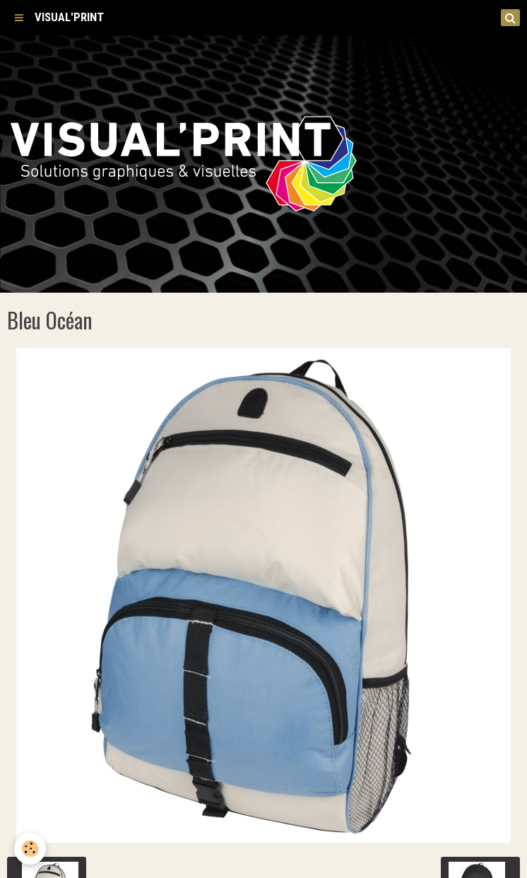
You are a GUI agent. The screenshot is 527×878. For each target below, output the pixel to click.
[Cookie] (30, 849)
